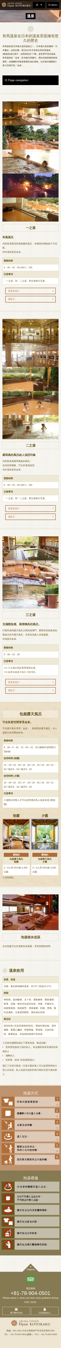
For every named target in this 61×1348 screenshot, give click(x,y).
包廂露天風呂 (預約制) (24, 672)
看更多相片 (14, 291)
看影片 (11, 299)
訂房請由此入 (45, 1313)
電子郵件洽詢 (16, 1313)
